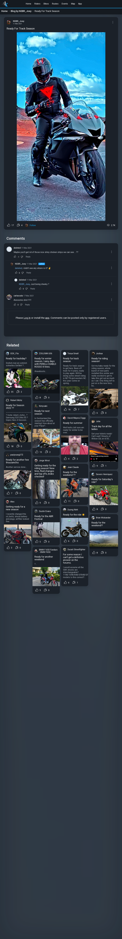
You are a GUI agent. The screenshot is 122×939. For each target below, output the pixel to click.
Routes (55, 3)
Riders (37, 3)
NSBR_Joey (20, 264)
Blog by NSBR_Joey (21, 11)
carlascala (18, 295)
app (47, 317)
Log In (27, 317)
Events (65, 3)
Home (28, 3)
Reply (28, 257)
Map (73, 3)
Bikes (46, 3)
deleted (17, 248)
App (80, 3)
